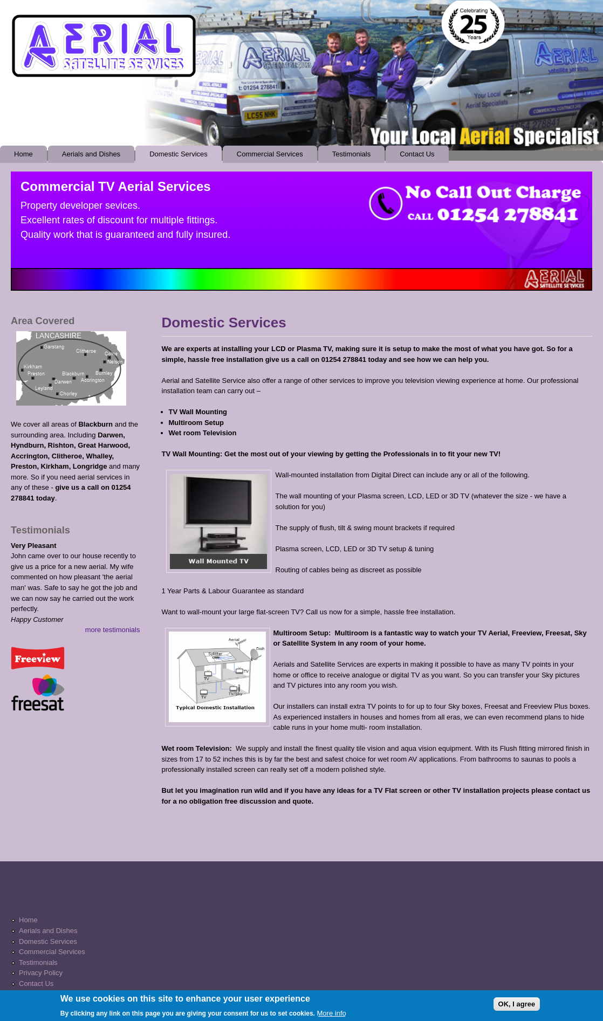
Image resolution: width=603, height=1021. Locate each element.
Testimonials (351, 154)
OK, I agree (517, 1007)
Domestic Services (178, 154)
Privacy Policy (41, 973)
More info (331, 1015)
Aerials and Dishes (91, 154)
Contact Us (417, 154)
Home (23, 154)
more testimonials (112, 630)
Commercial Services (267, 156)
